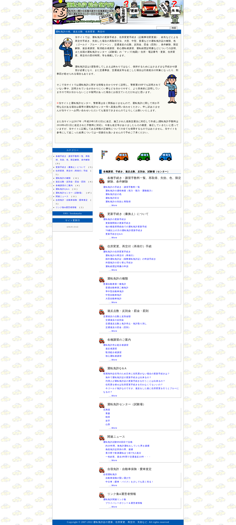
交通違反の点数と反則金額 (117, 316)
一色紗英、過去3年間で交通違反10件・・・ (128, 456)
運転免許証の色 (114, 194)
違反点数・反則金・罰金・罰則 (128, 311)
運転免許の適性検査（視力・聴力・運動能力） (130, 190)
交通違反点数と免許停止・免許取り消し (126, 323)
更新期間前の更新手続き (118, 223)
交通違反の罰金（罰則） (118, 327)
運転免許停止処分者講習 (115, 345)
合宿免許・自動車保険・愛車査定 (129, 469)
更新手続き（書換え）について (128, 214)
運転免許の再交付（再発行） (120, 255)
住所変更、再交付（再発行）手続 (129, 246)
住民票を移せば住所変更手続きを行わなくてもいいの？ (134, 384)
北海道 (106, 409)
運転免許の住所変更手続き (117, 251)
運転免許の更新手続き (114, 219)
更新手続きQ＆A (114, 234)
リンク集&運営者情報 (121, 494)
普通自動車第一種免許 (114, 284)
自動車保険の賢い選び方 (118, 478)
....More (113, 205)
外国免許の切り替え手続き (119, 262)
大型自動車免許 (114, 298)
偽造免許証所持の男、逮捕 (119, 449)
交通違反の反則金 (115, 320)
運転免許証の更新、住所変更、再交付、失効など (118, 14)
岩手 (108, 421)
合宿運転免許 (110, 474)
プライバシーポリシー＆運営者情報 (124, 503)
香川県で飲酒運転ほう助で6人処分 (123, 453)
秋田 (108, 417)
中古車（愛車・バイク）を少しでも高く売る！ (130, 482)
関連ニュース (116, 436)
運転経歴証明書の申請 (117, 266)
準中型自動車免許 (115, 291)
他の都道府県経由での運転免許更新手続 (126, 226)
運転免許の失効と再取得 (118, 201)
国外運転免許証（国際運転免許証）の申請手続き (131, 259)
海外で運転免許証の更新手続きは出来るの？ (128, 377)
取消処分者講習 (114, 352)
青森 (108, 413)
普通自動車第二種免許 (117, 287)
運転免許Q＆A (117, 368)
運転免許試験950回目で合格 (118, 442)
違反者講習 (111, 348)
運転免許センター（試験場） (126, 404)
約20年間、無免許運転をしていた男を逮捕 (127, 446)
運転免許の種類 (117, 278)
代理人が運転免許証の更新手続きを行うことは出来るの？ (135, 381)
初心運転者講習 (114, 356)
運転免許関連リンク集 (114, 499)
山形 (108, 424)
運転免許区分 (112, 198)
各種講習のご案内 (119, 339)
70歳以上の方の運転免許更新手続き (124, 230)
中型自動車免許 (114, 295)
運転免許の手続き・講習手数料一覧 (121, 187)
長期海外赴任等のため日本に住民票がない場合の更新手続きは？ (136, 373)
